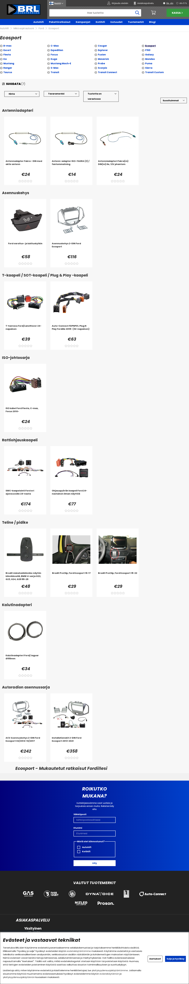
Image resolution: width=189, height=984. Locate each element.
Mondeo (150, 59)
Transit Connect (107, 72)
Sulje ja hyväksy (175, 958)
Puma (148, 63)
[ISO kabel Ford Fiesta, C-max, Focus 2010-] (25, 413)
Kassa (178, 13)
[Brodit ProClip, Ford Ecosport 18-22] (118, 577)
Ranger (7, 68)
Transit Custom (154, 72)
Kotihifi (100, 22)
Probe (101, 63)
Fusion (102, 54)
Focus (54, 54)
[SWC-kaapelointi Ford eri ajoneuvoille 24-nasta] (25, 495)
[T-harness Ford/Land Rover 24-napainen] (25, 330)
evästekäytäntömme (79, 951)
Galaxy (149, 54)
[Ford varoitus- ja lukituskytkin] (25, 248)
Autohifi (38, 22)
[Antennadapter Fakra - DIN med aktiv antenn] (25, 165)
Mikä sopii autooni (23, 28)
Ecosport (54, 28)
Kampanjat (83, 22)
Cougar (102, 45)
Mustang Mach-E (61, 63)
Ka (5, 59)
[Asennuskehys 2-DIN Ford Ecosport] (71, 248)
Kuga (54, 59)
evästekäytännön (109, 973)
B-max (7, 45)
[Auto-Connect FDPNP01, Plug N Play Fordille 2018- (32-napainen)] (71, 330)
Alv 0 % (183, 3)
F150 (147, 50)
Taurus (7, 72)
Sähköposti (80, 814)
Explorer (103, 50)
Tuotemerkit (136, 22)
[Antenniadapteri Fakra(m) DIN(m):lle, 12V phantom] (118, 165)
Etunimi (78, 827)
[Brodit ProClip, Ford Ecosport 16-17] (71, 577)
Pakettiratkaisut (59, 22)
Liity (94, 863)
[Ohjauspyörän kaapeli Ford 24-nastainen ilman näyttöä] (71, 495)
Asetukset (155, 958)
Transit (55, 72)
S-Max (54, 68)
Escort (7, 50)
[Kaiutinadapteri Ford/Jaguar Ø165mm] (25, 660)
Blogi (152, 22)
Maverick (103, 59)
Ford (41, 28)
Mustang (8, 63)
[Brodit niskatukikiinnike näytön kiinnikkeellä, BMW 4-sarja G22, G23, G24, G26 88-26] (25, 577)
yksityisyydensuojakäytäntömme (110, 970)
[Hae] (95, 13)
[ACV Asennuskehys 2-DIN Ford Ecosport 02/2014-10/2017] (25, 742)
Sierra (148, 68)
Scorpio (102, 68)
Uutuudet (116, 22)
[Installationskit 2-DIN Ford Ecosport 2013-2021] (71, 742)
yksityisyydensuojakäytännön (19, 977)
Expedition (57, 50)
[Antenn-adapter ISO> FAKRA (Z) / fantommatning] (71, 165)
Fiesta (7, 54)
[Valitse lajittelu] (174, 100)
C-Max (55, 45)
